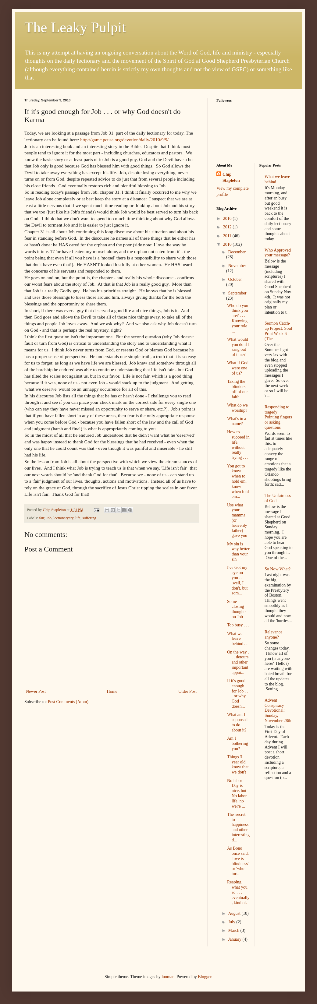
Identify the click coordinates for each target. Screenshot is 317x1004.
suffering (89, 518)
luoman (168, 976)
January (235, 939)
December (237, 252)
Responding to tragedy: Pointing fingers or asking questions (278, 417)
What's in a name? (236, 421)
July (232, 922)
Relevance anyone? (273, 634)
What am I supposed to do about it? (237, 722)
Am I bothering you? (237, 743)
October (235, 279)
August (234, 913)
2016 (228, 218)
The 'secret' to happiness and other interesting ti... (238, 827)
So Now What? (277, 569)
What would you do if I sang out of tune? (238, 347)
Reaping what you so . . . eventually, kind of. (238, 892)
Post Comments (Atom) (68, 701)
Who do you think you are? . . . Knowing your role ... (237, 318)
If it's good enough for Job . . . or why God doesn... (237, 693)
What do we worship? (237, 408)
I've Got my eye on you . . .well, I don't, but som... (237, 580)
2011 (228, 236)
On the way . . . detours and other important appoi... (238, 662)
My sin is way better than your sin (238, 552)
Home (112, 691)
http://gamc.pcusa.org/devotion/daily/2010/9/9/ (124, 139)
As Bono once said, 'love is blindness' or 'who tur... (238, 861)
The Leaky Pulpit (75, 27)
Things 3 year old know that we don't (238, 764)
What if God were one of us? (237, 368)
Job (49, 518)
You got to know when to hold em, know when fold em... (238, 481)
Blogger (204, 976)
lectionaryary (63, 518)
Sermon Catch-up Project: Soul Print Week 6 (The (278, 331)
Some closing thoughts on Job (236, 609)
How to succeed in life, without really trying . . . (238, 445)
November (237, 265)
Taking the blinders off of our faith (237, 389)
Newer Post (36, 691)
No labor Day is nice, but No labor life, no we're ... (237, 793)
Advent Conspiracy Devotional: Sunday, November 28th (278, 710)
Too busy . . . (238, 625)
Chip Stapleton (231, 177)
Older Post (188, 691)
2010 (228, 244)
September (237, 293)
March (234, 930)
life (77, 518)
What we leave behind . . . (238, 638)
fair (41, 518)
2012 (228, 227)
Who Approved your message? (278, 253)
